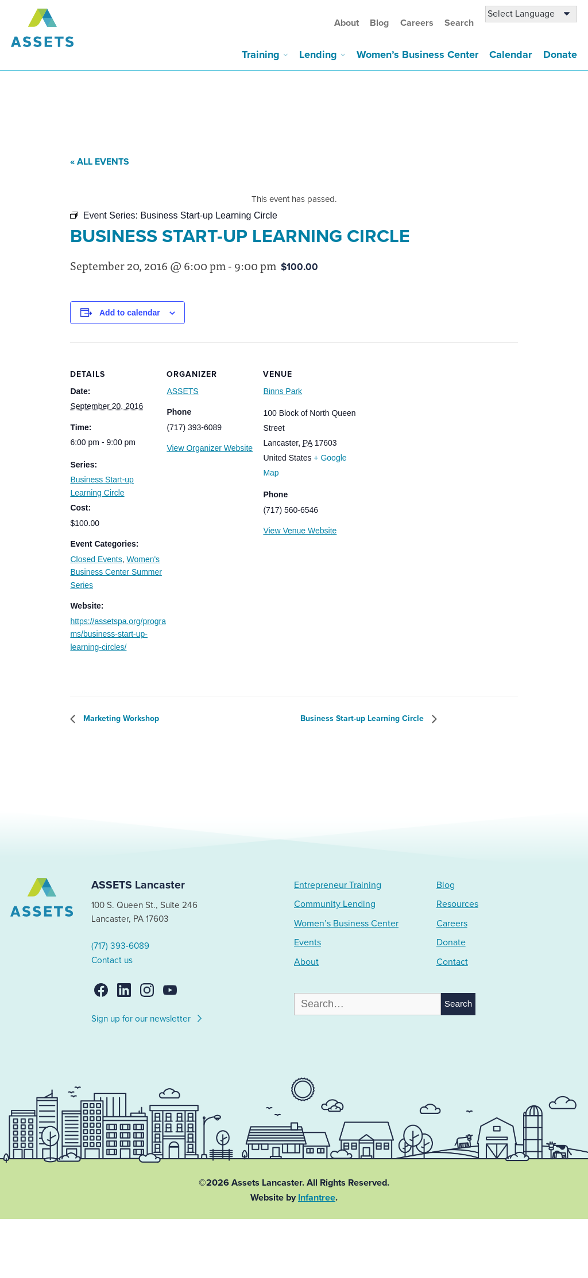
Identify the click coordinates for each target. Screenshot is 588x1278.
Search (459, 23)
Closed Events (96, 559)
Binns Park (282, 391)
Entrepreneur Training (337, 885)
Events (307, 942)
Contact (452, 962)
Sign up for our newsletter (147, 1017)
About (346, 23)
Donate (560, 54)
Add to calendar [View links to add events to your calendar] (129, 312)
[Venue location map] (420, 421)
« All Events (99, 161)
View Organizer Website (210, 448)
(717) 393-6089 (120, 946)
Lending (318, 54)
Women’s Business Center (417, 54)
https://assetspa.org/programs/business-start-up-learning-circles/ (118, 634)
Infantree (316, 1197)
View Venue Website (299, 530)
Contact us (112, 960)
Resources (457, 904)
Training (261, 54)
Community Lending (335, 904)
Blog (379, 23)
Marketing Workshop (120, 718)
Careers (417, 23)
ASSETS (182, 391)
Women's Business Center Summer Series (116, 572)
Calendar (510, 54)
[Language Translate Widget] (531, 14)
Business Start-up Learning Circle (363, 718)
